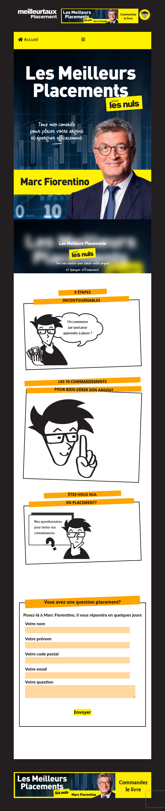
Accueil (28, 39)
